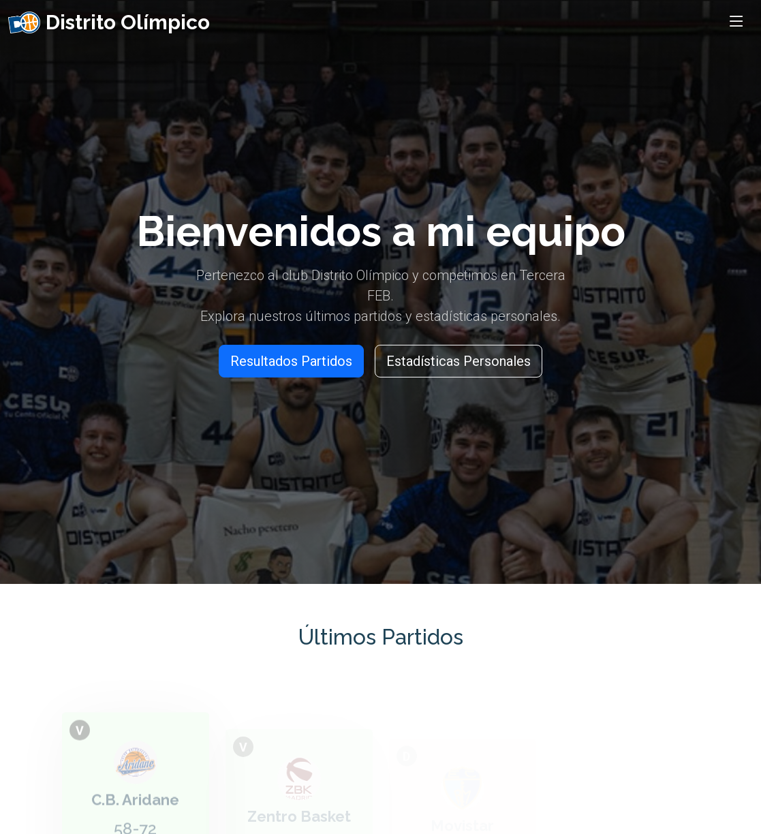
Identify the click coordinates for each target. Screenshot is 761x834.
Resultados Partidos (291, 361)
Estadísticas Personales (458, 361)
